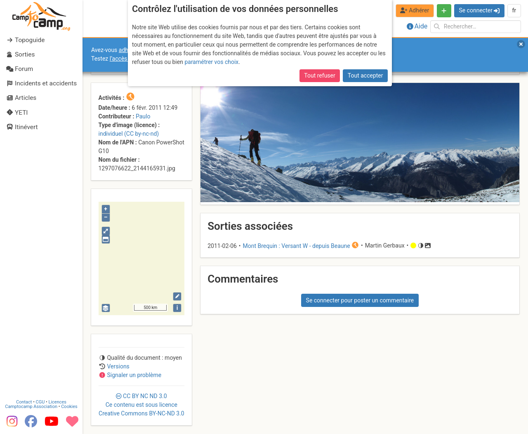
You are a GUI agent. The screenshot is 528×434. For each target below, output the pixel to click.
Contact (24, 402)
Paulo (143, 116)
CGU (40, 402)
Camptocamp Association (31, 406)
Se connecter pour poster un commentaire (360, 300)
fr (514, 10)
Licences (57, 402)
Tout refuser (319, 75)
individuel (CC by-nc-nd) (129, 133)
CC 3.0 (141, 405)
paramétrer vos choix (211, 62)
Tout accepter (365, 75)
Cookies (69, 406)
